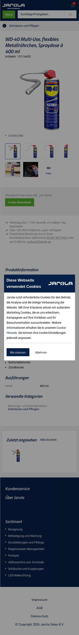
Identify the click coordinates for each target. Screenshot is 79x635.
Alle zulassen (18, 352)
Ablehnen (41, 352)
